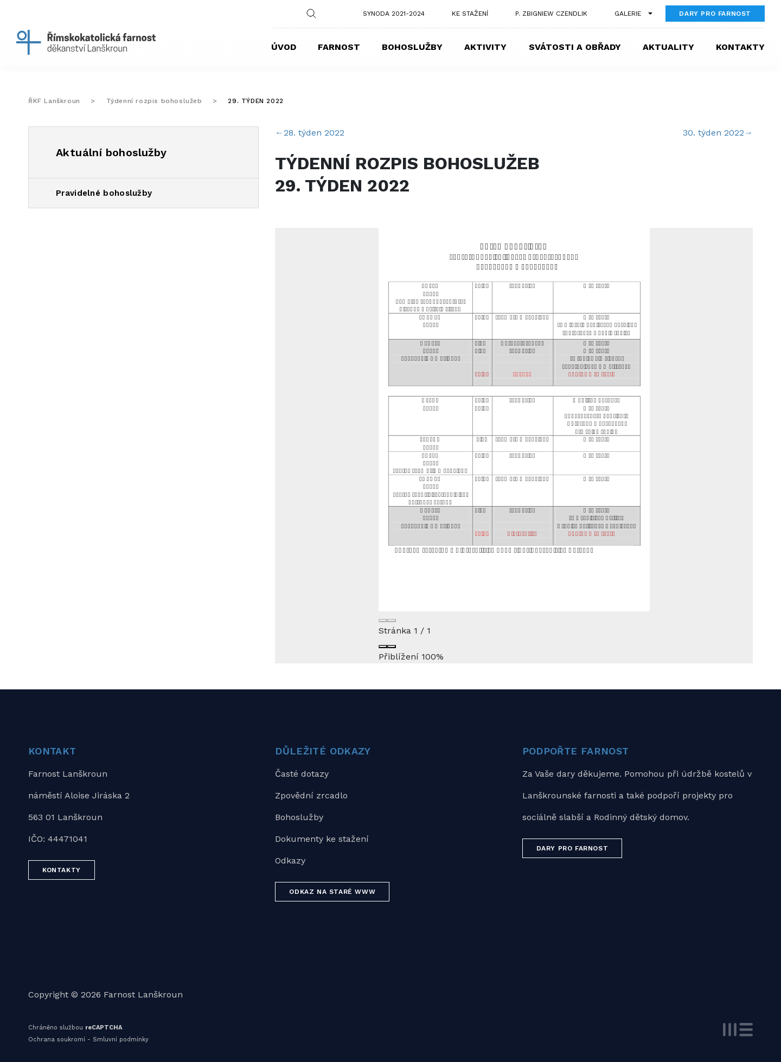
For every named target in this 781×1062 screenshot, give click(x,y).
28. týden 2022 (309, 132)
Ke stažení (470, 13)
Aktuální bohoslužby (111, 152)
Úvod (283, 47)
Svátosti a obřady (575, 47)
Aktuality (668, 47)
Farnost (339, 47)
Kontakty (740, 47)
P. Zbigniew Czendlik (551, 13)
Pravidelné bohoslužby (104, 193)
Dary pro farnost (715, 13)
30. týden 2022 (718, 132)
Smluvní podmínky (121, 1039)
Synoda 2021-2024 (394, 13)
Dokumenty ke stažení (322, 839)
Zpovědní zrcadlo (311, 795)
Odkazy (290, 860)
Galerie (627, 13)
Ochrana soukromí (56, 1039)
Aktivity (485, 47)
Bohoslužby (412, 47)
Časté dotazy (302, 774)
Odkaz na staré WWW (332, 891)
